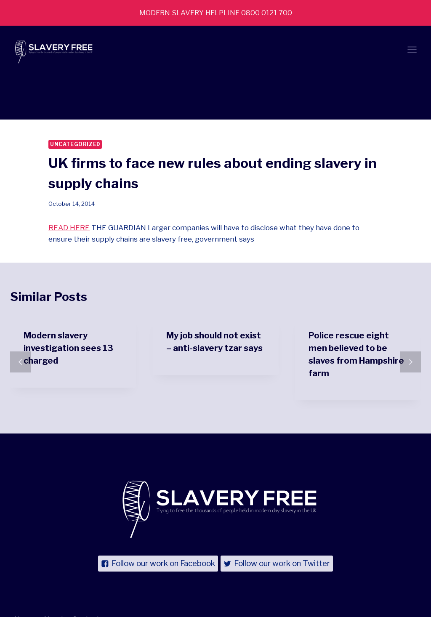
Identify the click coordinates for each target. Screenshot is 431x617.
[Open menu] (412, 51)
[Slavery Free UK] (52, 51)
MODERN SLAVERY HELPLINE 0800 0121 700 (215, 12)
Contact (86, 576)
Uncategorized (75, 101)
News (24, 576)
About (53, 576)
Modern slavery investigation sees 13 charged (68, 304)
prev (20, 319)
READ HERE (69, 184)
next (410, 319)
